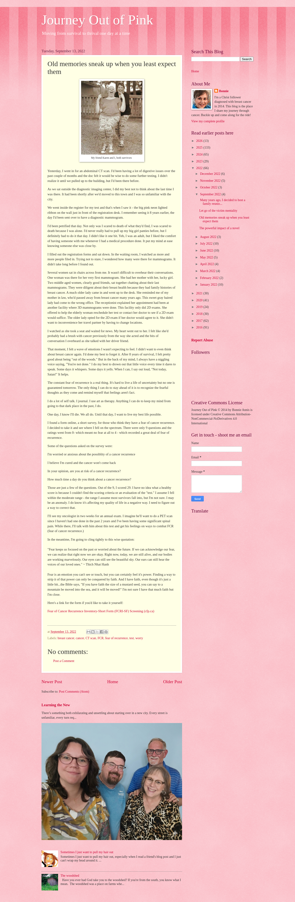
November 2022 (210, 180)
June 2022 (207, 250)
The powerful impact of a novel (219, 228)
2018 (199, 314)
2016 (199, 327)
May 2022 (207, 257)
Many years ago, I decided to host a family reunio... (222, 202)
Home (112, 681)
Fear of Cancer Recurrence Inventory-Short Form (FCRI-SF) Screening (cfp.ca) (100, 611)
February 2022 (209, 278)
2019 (199, 307)
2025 (199, 147)
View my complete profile (207, 121)
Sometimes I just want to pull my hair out (87, 852)
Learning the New (55, 705)
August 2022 (208, 237)
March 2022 (208, 271)
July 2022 (206, 243)
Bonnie (223, 91)
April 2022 (207, 264)
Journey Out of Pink (97, 19)
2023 (199, 161)
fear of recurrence (116, 638)
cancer (80, 638)
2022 (199, 168)
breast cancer (66, 638)
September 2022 (211, 194)
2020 (199, 300)
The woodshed (70, 875)
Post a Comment (63, 661)
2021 (199, 293)
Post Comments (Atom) (74, 691)
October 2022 (209, 187)
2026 (199, 141)
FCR (100, 638)
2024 (199, 154)
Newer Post (51, 681)
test (131, 638)
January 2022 (209, 284)
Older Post (172, 681)
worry (139, 638)
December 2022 (210, 174)
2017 (199, 320)
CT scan (91, 638)
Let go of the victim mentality (218, 210)
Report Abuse (202, 340)
